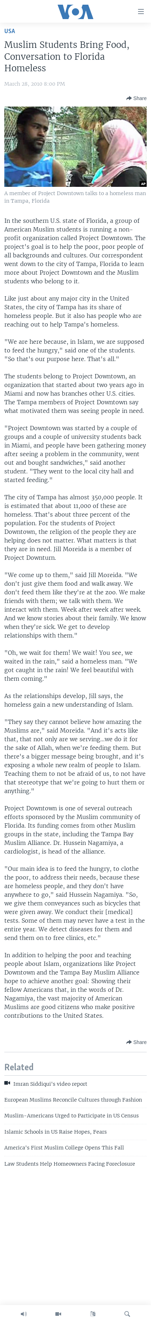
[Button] (136, 98)
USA (9, 31)
